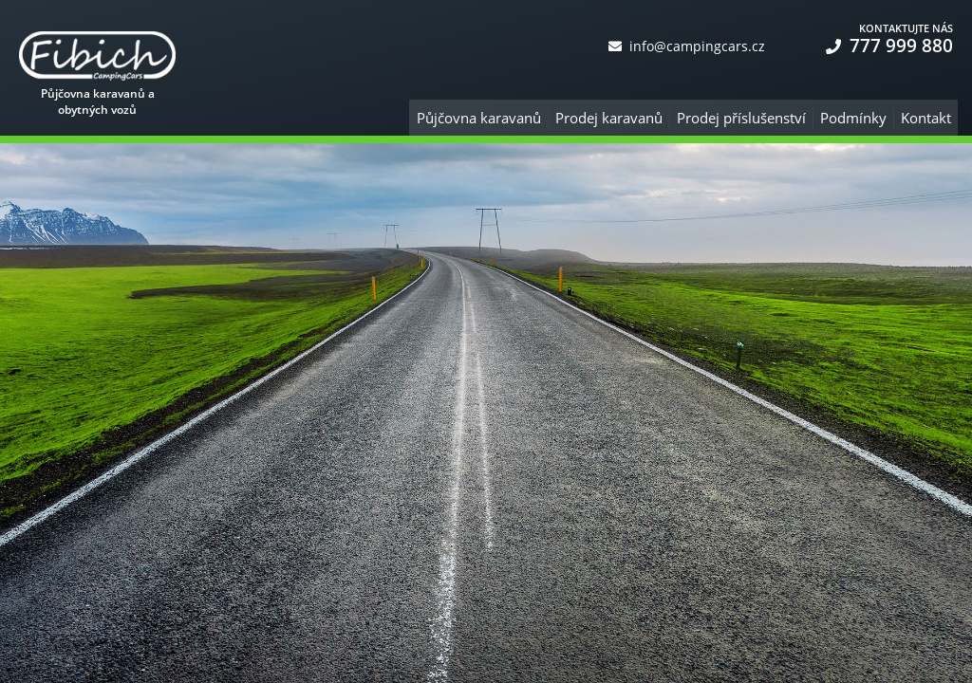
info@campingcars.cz (686, 46)
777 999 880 (889, 45)
